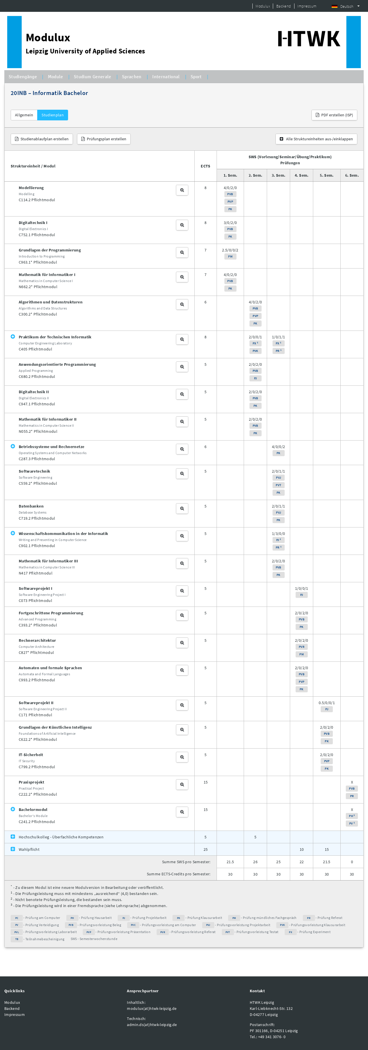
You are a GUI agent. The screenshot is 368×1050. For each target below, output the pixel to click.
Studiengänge (23, 76)
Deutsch (342, 6)
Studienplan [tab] (53, 115)
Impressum (306, 6)
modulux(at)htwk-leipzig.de (152, 1008)
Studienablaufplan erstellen (42, 138)
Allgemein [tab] (24, 115)
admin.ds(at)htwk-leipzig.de (152, 1024)
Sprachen (132, 76)
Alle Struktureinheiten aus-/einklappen (316, 138)
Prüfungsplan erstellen (103, 138)
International (166, 76)
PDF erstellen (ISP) (334, 115)
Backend (283, 6)
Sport (196, 76)
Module (55, 76)
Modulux (263, 6)
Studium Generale (92, 76)
